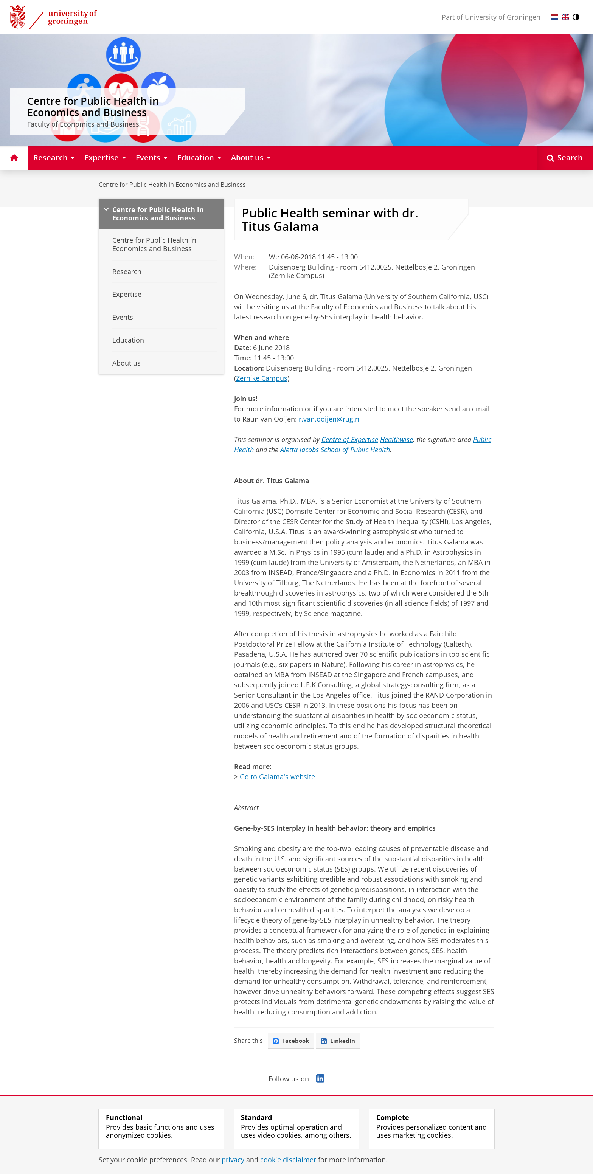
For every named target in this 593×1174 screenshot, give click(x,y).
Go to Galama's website (277, 776)
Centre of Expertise (349, 439)
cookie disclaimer (288, 1159)
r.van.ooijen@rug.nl (330, 418)
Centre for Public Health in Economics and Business (172, 184)
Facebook (292, 1041)
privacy (233, 1159)
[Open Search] (565, 158)
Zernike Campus (261, 378)
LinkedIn (341, 1041)
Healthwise (396, 439)
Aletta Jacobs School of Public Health (335, 449)
